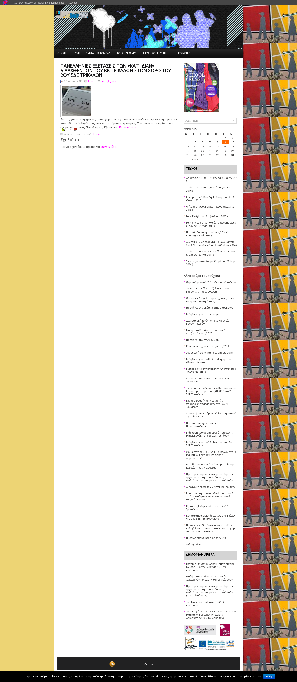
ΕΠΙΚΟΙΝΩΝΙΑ (182, 53)
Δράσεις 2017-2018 (197, 178)
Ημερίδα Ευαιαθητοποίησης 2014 (206, 232)
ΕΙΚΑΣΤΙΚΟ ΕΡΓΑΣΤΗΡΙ (155, 53)
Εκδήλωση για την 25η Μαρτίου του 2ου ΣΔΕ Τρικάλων (210, 443)
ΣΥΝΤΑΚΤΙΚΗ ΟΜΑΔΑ (98, 53)
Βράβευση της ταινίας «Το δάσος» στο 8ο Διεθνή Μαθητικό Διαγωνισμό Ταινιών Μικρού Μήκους (210, 496)
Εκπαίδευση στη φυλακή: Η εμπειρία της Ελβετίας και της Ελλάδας (210, 466)
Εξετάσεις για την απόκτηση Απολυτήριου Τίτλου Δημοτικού (211, 370)
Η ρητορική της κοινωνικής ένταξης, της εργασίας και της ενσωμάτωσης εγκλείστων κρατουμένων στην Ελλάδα (209, 477)
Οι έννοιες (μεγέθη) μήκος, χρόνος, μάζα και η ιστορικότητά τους (210, 299)
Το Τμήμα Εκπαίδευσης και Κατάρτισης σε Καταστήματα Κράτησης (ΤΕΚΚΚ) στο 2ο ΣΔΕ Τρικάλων (211, 391)
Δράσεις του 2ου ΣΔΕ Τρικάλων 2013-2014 (210, 251)
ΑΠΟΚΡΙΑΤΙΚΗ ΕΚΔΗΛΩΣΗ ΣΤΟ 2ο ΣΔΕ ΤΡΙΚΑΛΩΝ (208, 380)
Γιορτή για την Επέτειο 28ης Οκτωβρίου (209, 307)
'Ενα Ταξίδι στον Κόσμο (200, 261)
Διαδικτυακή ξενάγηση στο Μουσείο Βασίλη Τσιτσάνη (207, 322)
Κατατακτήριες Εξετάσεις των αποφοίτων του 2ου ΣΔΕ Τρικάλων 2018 (210, 517)
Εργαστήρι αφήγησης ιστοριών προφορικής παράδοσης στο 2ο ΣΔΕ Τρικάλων (207, 404)
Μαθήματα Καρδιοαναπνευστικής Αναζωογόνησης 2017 (206, 331)
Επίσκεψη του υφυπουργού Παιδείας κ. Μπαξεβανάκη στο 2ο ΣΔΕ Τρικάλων (209, 434)
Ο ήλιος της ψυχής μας (199, 206)
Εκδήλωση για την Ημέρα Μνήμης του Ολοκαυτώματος (208, 360)
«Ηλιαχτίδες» (194, 544)
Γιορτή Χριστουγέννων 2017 (202, 339)
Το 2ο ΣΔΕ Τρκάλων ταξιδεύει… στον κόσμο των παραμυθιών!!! (207, 290)
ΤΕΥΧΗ (76, 53)
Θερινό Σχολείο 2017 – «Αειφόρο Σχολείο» (211, 282)
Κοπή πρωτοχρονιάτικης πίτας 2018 (207, 346)
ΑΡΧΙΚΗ (61, 53)
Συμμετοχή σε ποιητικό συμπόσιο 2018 (209, 352)
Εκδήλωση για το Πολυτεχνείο (204, 314)
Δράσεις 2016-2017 (197, 187)
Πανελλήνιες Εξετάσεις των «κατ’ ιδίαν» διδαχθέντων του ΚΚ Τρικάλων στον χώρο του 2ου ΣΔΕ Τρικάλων (211, 528)
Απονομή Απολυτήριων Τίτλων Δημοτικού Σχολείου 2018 (211, 415)
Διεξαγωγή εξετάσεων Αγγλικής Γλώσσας (210, 487)
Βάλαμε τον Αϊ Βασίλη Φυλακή (204, 197)
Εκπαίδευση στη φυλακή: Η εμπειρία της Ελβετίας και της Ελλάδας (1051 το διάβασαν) (210, 567)
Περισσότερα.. (128, 127)
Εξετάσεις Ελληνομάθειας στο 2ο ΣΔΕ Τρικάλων (208, 507)
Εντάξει (269, 676)
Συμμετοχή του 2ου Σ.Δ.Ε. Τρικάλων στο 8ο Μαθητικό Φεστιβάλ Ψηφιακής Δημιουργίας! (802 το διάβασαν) (211, 615)
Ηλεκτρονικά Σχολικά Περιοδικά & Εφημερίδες (38, 2)
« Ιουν (195, 159)
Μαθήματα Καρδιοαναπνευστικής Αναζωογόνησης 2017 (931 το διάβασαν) (209, 578)
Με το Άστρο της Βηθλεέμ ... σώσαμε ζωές (211, 222)
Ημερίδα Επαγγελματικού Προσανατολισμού (201, 424)
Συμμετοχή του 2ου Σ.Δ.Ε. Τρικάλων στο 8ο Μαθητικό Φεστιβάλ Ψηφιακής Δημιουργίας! (211, 455)
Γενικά (91, 81)
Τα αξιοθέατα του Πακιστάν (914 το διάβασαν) (206, 603)
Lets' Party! (192, 216)
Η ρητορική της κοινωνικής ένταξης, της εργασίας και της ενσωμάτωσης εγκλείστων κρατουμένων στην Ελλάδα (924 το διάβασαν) (209, 590)
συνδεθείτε (108, 147)
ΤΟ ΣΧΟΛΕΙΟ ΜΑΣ (127, 53)
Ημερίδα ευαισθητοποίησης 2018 (206, 538)
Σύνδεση (74, 2)
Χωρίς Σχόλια (108, 81)
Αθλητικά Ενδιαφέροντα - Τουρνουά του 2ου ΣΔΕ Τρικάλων (210, 243)
